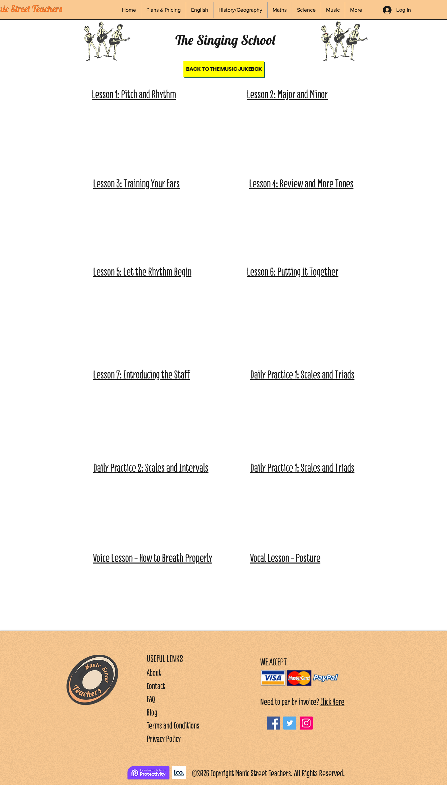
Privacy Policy (164, 738)
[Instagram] (306, 723)
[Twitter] (289, 723)
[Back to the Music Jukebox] (223, 69)
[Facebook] (273, 723)
